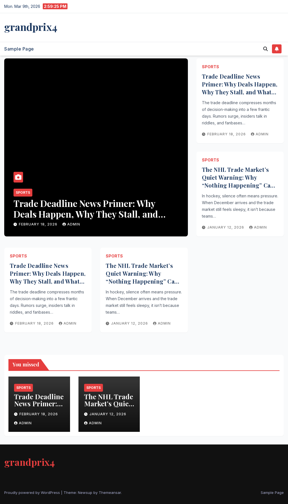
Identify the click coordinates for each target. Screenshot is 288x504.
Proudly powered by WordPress (32, 492)
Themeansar (110, 492)
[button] (265, 49)
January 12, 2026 (226, 227)
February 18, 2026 (38, 224)
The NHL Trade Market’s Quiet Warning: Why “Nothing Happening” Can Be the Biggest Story (238, 181)
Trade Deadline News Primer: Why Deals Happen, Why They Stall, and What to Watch (86, 214)
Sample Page (19, 49)
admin (71, 224)
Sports (23, 192)
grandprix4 (30, 26)
